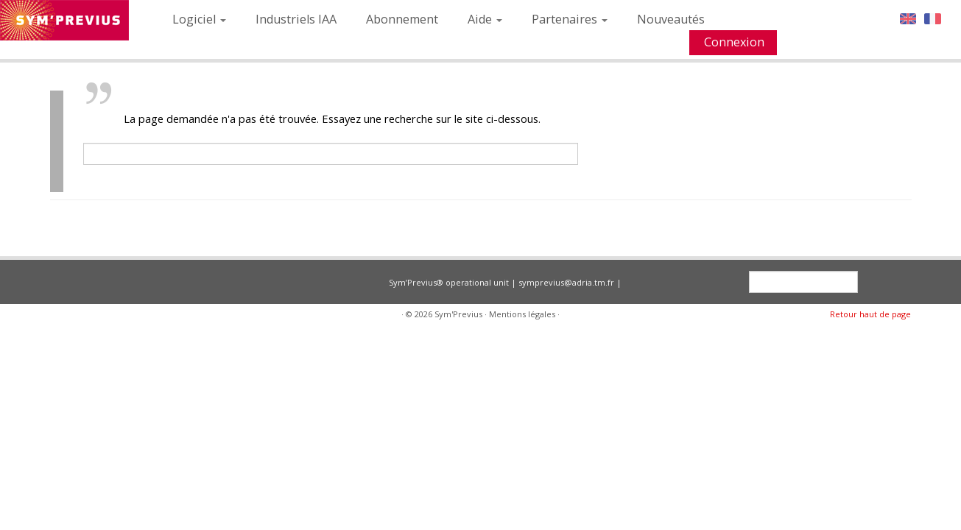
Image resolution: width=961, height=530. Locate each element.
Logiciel (199, 19)
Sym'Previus (458, 313)
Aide (485, 19)
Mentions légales (522, 313)
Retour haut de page (870, 313)
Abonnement (402, 19)
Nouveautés (671, 19)
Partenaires (570, 19)
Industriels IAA (296, 19)
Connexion (734, 42)
